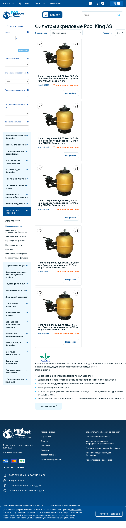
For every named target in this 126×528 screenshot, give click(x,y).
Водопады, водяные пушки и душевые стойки (15, 274)
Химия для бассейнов (16, 297)
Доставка (24, 3)
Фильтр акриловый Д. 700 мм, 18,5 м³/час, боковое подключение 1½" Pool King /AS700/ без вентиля (58, 203)
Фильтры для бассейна (12, 211)
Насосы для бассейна (17, 144)
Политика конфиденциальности (59, 517)
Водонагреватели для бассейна (17, 136)
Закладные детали (15, 203)
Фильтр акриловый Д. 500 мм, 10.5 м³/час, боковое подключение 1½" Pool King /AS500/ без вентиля (58, 78)
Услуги (6, 3)
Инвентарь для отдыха (13, 313)
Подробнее (70, 93)
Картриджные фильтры (15, 241)
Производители (48, 432)
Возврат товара (48, 454)
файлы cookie (75, 509)
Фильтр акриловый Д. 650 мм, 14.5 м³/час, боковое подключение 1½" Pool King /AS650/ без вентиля (58, 141)
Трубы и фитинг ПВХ (15, 283)
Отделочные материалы (12, 362)
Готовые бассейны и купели (16, 186)
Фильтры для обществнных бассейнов (16, 231)
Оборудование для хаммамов (15, 380)
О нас (38, 3)
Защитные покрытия (16, 290)
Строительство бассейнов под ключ (103, 432)
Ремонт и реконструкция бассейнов (103, 448)
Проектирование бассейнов (99, 460)
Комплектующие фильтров (16, 258)
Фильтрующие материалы (16, 253)
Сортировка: (41, 33)
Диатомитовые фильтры (15, 236)
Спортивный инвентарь (12, 304)
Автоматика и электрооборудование (17, 195)
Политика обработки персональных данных (23, 505)
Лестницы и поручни (16, 178)
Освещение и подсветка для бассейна (13, 324)
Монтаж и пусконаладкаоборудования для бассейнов (100, 442)
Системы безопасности (13, 353)
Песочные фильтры (13, 226)
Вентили (9, 249)
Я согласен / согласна (109, 513)
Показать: (107, 33)
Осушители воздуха (15, 265)
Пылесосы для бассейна (13, 170)
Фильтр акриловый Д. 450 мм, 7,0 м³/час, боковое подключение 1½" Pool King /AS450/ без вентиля (58, 327)
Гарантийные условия (51, 459)
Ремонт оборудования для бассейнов (98, 454)
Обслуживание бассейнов (98, 436)
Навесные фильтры (13, 245)
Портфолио (46, 436)
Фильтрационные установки (12, 221)
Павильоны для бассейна (13, 343)
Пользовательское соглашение (65, 505)
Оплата (44, 441)
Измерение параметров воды (14, 334)
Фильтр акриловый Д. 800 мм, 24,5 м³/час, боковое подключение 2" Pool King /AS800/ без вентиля (58, 265)
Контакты (55, 3)
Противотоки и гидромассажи (13, 161)
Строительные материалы (13, 371)
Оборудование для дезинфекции (15, 152)
